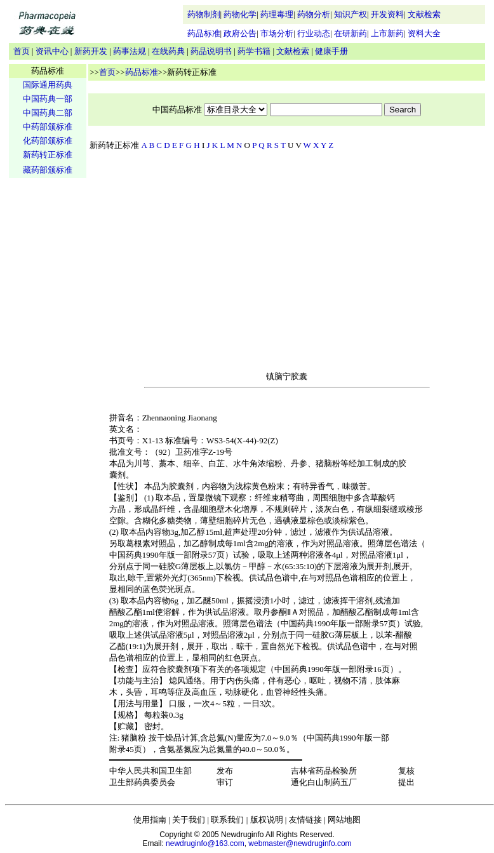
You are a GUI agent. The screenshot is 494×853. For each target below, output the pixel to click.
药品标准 (203, 33)
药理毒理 (276, 14)
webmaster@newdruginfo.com (299, 843)
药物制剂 (203, 14)
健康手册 (331, 51)
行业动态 (313, 33)
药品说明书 (211, 51)
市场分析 (276, 33)
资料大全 (424, 33)
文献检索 (424, 14)
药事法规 (129, 51)
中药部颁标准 (47, 126)
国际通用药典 (47, 85)
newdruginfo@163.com (205, 843)
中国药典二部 (47, 113)
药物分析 (313, 14)
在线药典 (168, 51)
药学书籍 (253, 51)
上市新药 (387, 33)
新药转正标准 (47, 154)
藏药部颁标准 (47, 170)
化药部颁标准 (47, 140)
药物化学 (240, 14)
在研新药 (350, 33)
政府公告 (240, 33)
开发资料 (387, 14)
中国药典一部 (47, 99)
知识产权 (350, 14)
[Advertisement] (48, 378)
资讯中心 (52, 51)
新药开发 (90, 51)
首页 (21, 51)
